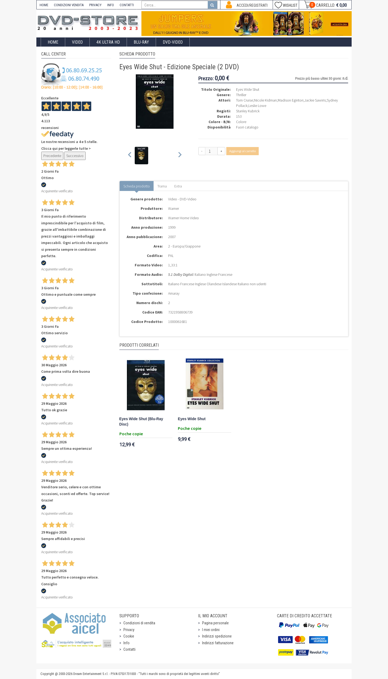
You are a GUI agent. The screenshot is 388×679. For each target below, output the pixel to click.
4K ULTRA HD (108, 42)
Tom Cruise (244, 100)
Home (53, 42)
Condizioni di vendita (139, 623)
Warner (173, 208)
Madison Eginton (290, 100)
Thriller (241, 94)
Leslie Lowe (257, 105)
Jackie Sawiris (315, 100)
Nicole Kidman (265, 100)
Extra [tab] (178, 186)
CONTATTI (127, 5)
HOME (44, 5)
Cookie (128, 636)
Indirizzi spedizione (217, 636)
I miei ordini (211, 630)
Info (126, 643)
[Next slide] (179, 155)
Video (77, 42)
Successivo (75, 155)
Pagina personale (215, 623)
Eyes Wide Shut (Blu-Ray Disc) (141, 421)
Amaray (173, 293)
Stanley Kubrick (247, 111)
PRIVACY (95, 5)
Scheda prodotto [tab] (136, 186)
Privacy (128, 630)
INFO (110, 5)
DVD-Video (173, 42)
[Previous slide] (130, 155)
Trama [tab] (162, 186)
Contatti (129, 649)
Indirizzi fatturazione (218, 643)
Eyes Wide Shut (192, 419)
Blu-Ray (141, 42)
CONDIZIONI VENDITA (69, 5)
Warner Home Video (183, 217)
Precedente (52, 155)
